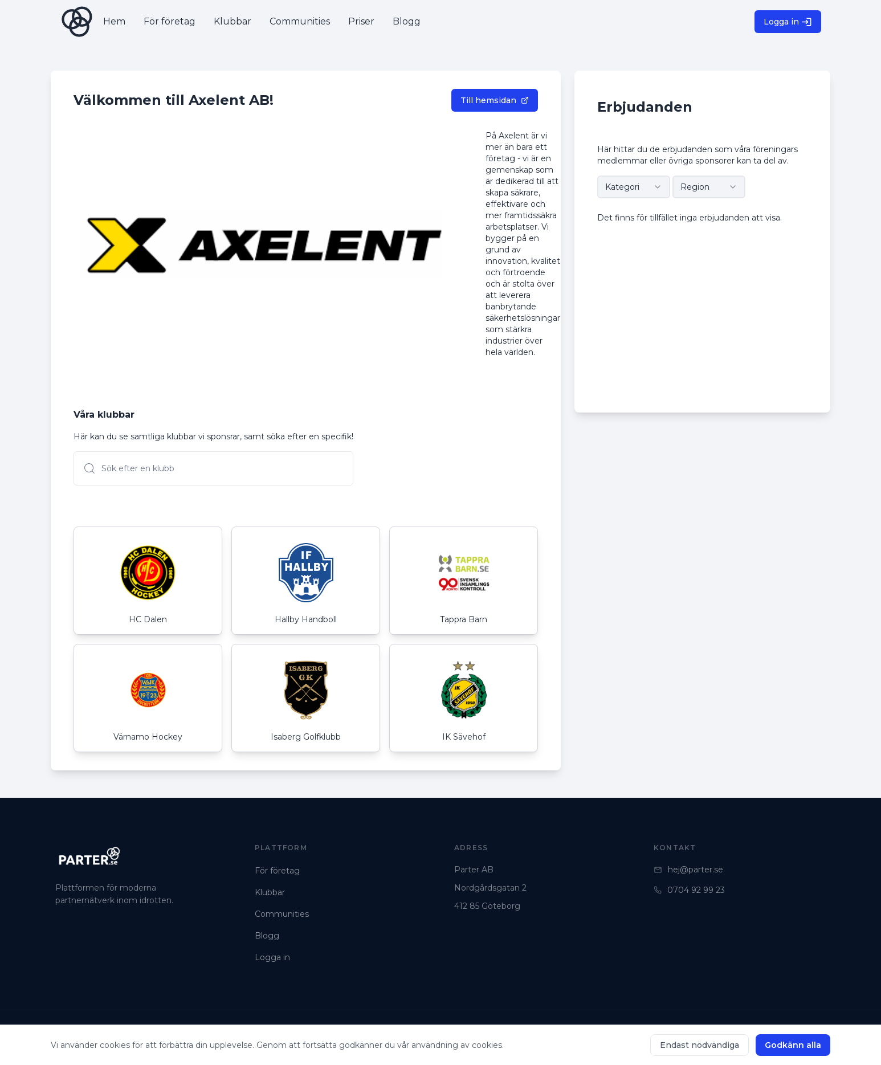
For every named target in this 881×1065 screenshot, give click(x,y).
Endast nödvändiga (699, 1045)
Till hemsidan (494, 100)
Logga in (788, 22)
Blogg (267, 936)
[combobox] (633, 187)
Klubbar (270, 892)
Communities (282, 914)
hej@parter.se (688, 869)
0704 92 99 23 (689, 890)
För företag (277, 871)
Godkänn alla (793, 1045)
